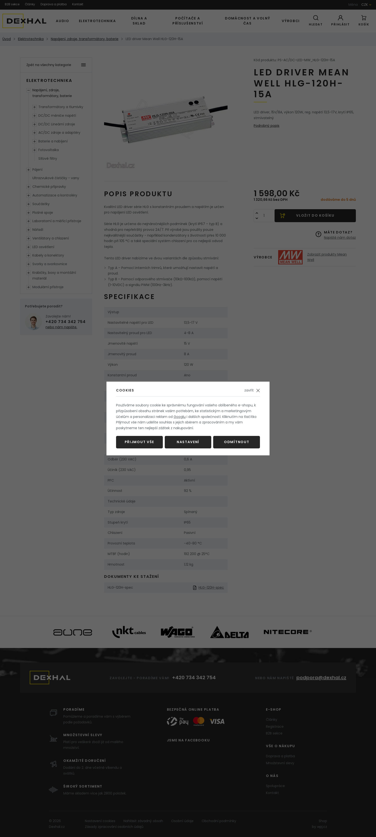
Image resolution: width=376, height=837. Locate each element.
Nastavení (188, 442)
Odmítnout (236, 442)
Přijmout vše (139, 442)
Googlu (180, 416)
